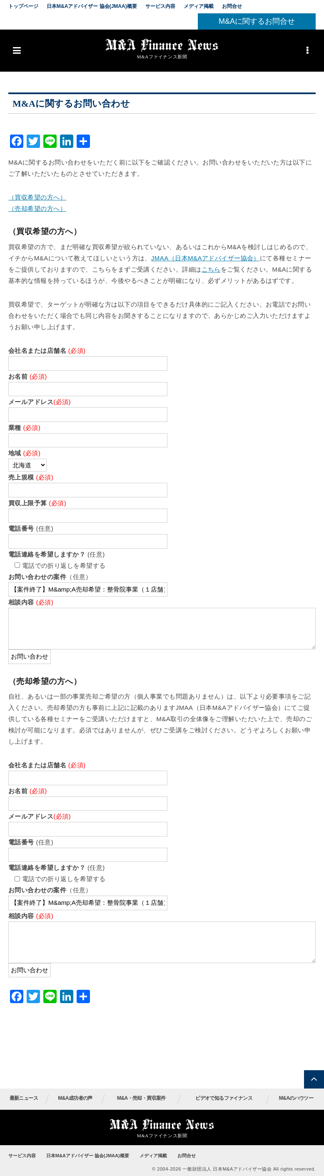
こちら (211, 269)
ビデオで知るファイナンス (223, 1098)
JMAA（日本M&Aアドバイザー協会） (205, 258)
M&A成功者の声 (75, 1098)
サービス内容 (160, 6)
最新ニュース (24, 1098)
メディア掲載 (199, 6)
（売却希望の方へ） (37, 208)
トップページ (23, 6)
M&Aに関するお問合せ (257, 21)
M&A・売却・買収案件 (141, 1098)
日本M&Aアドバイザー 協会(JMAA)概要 (92, 6)
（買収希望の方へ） (37, 197)
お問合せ (232, 6)
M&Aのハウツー (296, 1098)
